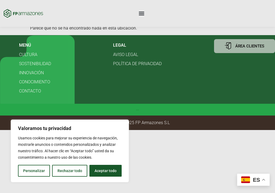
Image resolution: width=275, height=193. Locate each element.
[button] (141, 13)
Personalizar (34, 171)
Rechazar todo (69, 171)
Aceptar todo (106, 171)
